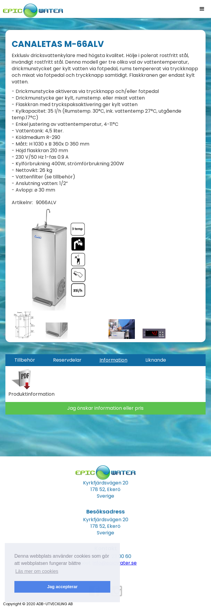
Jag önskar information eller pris (105, 408)
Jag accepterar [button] (62, 586)
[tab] (24, 360)
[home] (31, 9)
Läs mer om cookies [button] (36, 571)
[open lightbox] (52, 258)
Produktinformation (31, 394)
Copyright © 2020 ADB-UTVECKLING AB (38, 603)
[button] (202, 9)
